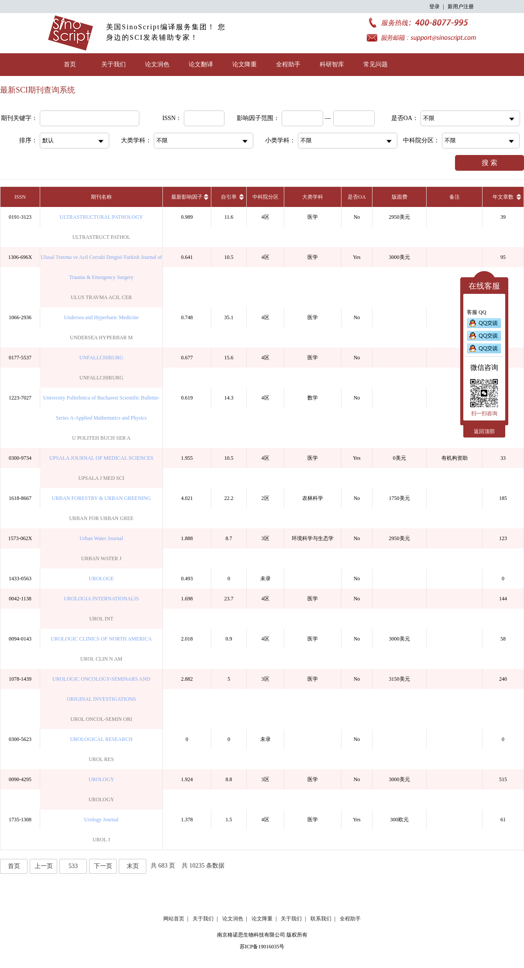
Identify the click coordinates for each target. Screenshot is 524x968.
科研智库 (332, 64)
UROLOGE (101, 578)
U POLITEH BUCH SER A (101, 438)
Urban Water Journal (101, 538)
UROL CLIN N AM (101, 659)
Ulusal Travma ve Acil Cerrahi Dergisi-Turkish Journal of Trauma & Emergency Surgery (101, 267)
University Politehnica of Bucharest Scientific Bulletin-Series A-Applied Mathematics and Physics (101, 408)
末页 (133, 866)
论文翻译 (201, 64)
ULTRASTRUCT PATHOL (101, 237)
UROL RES (101, 759)
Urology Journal (101, 819)
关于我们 (113, 64)
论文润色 (157, 64)
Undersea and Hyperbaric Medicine (101, 317)
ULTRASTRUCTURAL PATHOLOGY (101, 217)
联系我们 (320, 919)
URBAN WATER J (101, 558)
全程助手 (288, 64)
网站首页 (173, 919)
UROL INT (101, 619)
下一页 (103, 866)
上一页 (43, 866)
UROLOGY (101, 779)
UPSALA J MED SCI (101, 478)
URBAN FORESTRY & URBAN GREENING (101, 498)
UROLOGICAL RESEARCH (101, 739)
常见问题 (375, 64)
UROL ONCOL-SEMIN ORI (101, 719)
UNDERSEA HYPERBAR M (101, 337)
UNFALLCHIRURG (101, 358)
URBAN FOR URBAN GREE (101, 518)
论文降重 (244, 64)
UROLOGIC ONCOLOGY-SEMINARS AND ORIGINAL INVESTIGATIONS (101, 689)
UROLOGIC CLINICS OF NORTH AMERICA (101, 639)
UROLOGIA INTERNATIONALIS (101, 599)
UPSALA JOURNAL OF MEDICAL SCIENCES (101, 458)
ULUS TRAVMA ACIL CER (101, 297)
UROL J (101, 840)
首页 (70, 64)
